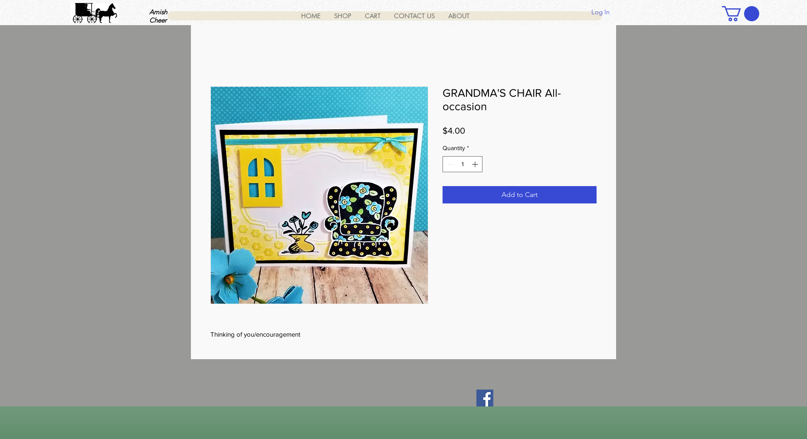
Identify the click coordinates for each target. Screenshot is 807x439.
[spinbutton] (462, 164)
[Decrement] (449, 164)
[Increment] (475, 164)
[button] (740, 13)
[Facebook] (484, 398)
